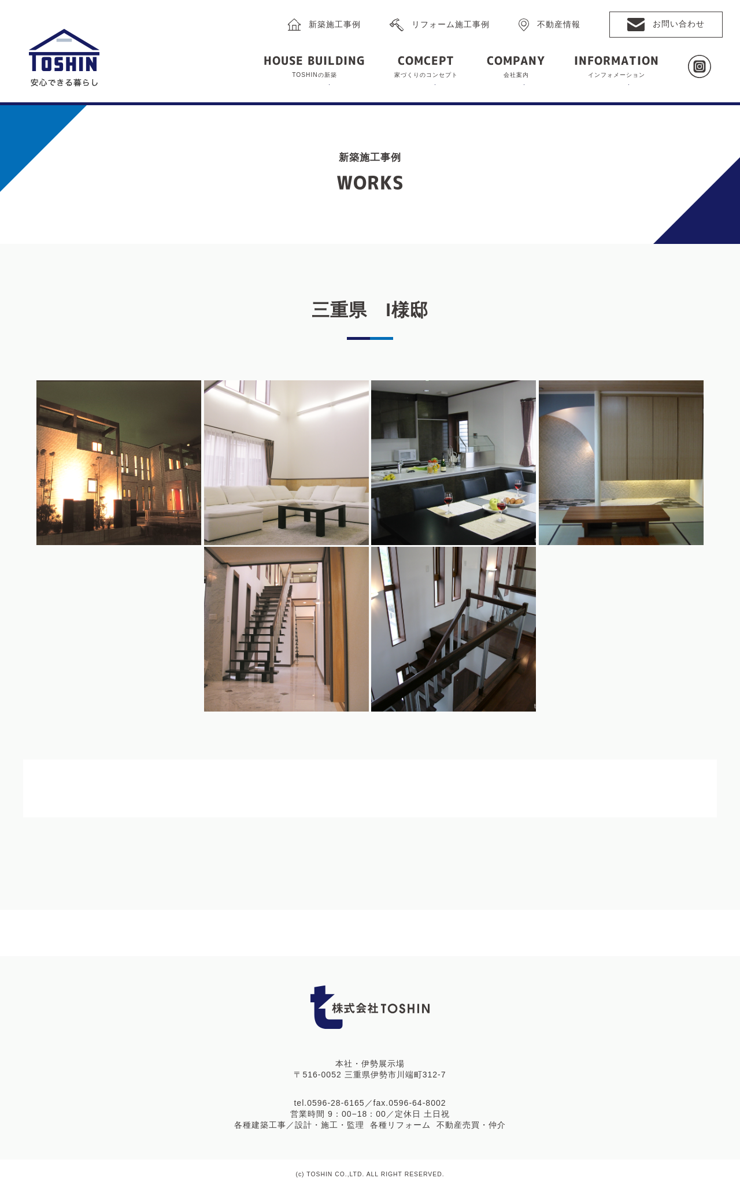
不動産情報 (558, 23)
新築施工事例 (335, 23)
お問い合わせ (679, 23)
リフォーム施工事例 (451, 23)
